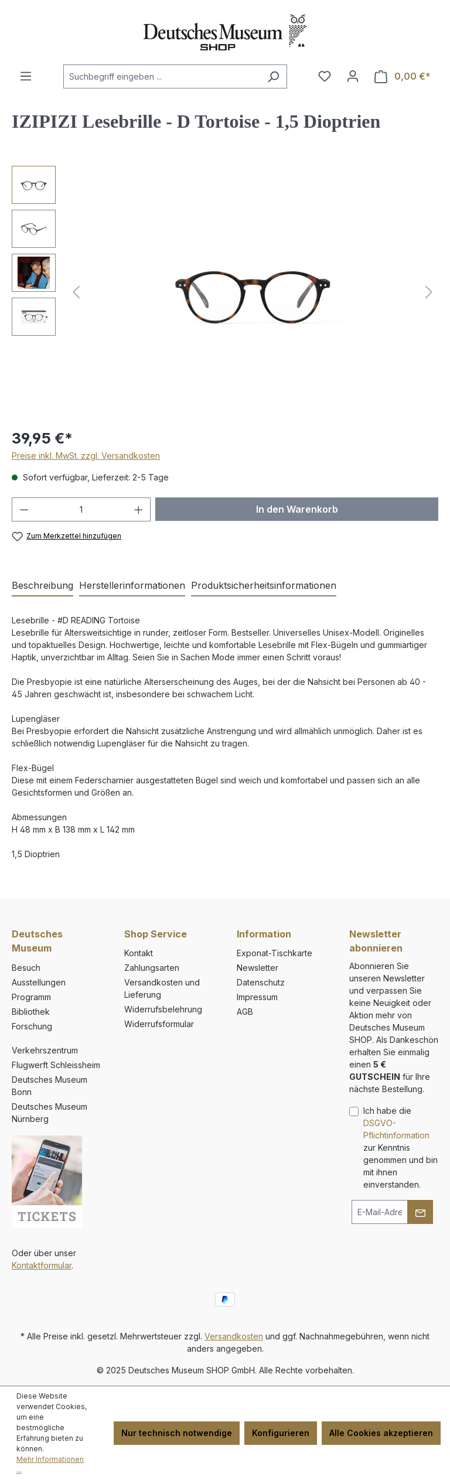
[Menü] (26, 76)
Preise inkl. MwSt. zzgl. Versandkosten (86, 456)
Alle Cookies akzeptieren (381, 1433)
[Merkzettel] (325, 76)
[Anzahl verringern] (24, 509)
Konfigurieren (280, 1433)
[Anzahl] (81, 509)
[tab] (42, 585)
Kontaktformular (41, 1265)
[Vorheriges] (76, 292)
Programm (31, 997)
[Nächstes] (429, 292)
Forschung (32, 1026)
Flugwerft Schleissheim (56, 1065)
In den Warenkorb (297, 509)
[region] (225, 292)
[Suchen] (273, 76)
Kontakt (138, 953)
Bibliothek (31, 1012)
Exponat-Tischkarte (274, 953)
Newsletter (257, 968)
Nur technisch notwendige (176, 1433)
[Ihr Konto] (353, 76)
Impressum (257, 997)
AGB (245, 1012)
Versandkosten (233, 1336)
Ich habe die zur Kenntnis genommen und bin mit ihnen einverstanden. (400, 1147)
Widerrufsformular (159, 1024)
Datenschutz (261, 982)
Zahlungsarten (151, 968)
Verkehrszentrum (45, 1050)
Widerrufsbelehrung (163, 1009)
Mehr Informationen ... (50, 1464)
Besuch (26, 968)
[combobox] (161, 76)
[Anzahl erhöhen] (139, 509)
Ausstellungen (39, 982)
